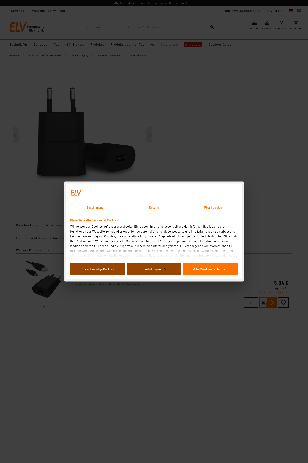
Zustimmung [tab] (95, 207)
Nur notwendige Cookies (98, 269)
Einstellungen (154, 269)
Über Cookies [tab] (213, 207)
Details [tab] (154, 207)
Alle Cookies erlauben (210, 269)
